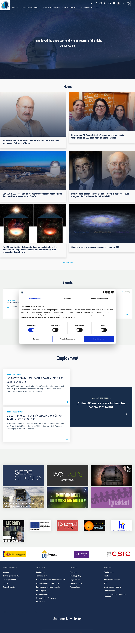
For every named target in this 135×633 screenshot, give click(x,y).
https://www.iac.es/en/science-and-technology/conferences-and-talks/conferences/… (111, 475)
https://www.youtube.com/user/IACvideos (109, 3)
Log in (128, 3)
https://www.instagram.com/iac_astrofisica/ (100, 3)
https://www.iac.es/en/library (13, 525)
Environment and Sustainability (48, 587)
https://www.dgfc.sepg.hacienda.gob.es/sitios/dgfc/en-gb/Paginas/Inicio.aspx (40, 525)
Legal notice (75, 580)
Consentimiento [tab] (35, 299)
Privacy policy (75, 576)
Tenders (107, 576)
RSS (105, 583)
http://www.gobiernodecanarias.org (49, 554)
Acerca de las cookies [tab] (99, 299)
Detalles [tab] (67, 299)
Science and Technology (50, 7)
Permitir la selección (67, 339)
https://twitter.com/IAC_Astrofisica (91, 3)
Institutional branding (112, 580)
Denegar (36, 339)
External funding (42, 594)
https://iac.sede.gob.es (23, 475)
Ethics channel (109, 591)
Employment (109, 572)
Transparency (41, 576)
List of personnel (9, 580)
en (123, 3)
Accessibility (75, 587)
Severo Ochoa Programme (46, 598)
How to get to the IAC (11, 576)
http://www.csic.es (118, 554)
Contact (6, 572)
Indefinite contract (15, 374)
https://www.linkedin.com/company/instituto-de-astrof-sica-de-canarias (105, 3)
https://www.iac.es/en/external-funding (67, 525)
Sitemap (73, 572)
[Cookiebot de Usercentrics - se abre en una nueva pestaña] (104, 292)
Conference (11, 300)
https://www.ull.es (82, 554)
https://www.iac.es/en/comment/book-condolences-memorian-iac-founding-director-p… (13, 536)
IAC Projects (41, 591)
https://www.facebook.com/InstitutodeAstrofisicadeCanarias (96, 3)
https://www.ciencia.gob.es (14, 554)
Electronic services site (113, 587)
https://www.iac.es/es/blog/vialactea (118, 3)
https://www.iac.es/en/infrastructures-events (23, 497)
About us (14, 7)
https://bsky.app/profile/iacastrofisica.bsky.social (114, 3)
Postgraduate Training (69, 7)
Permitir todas (98, 339)
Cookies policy (76, 583)
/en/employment (125, 414)
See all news (67, 262)
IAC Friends (40, 602)
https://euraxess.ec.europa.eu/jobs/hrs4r (121, 525)
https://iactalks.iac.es (67, 475)
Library (5, 583)
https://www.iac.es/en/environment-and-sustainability (67, 497)
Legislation (40, 572)
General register (9, 587)
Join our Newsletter (67, 619)
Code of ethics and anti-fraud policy (50, 580)
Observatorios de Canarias (30, 7)
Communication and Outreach (90, 7)
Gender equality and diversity (47, 583)
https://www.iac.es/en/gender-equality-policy (111, 497)
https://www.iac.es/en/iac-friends (94, 525)
